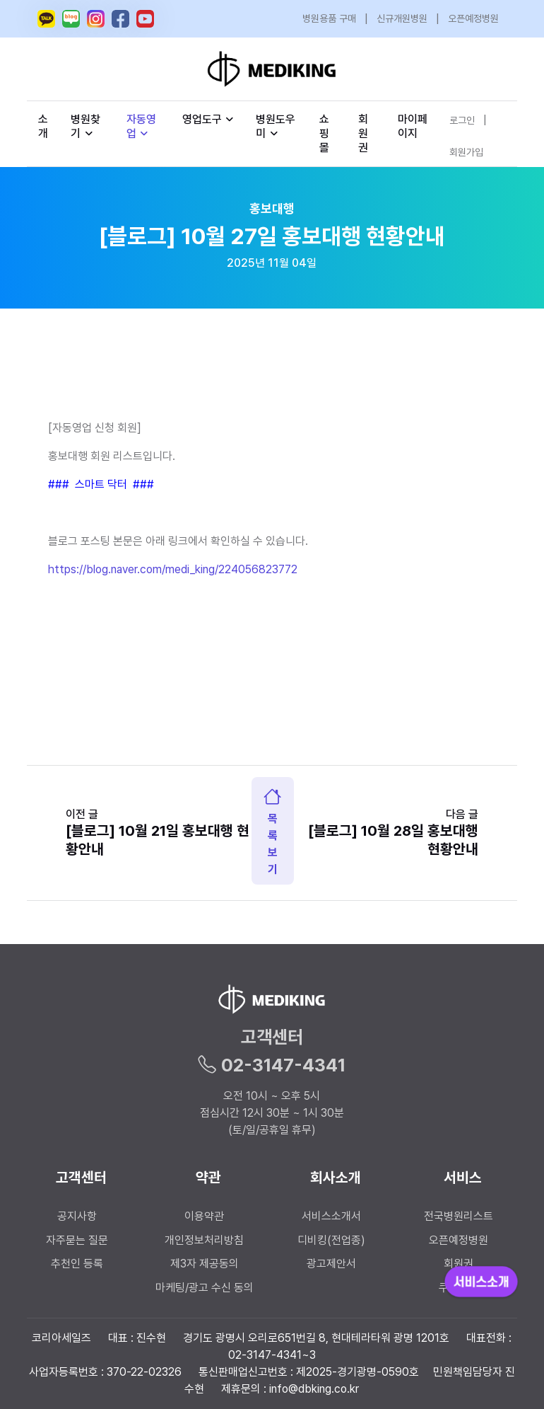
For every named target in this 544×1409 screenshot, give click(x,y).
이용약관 (204, 1216)
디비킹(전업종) (331, 1240)
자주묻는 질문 (77, 1240)
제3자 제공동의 (204, 1263)
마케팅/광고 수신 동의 (204, 1287)
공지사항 (77, 1216)
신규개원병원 (402, 18)
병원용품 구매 (329, 18)
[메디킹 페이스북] (120, 18)
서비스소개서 (331, 1216)
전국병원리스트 (458, 1216)
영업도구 (202, 119)
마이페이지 (412, 126)
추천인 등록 (77, 1263)
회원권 (363, 133)
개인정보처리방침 (204, 1240)
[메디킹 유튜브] (145, 18)
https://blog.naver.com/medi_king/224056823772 (172, 569)
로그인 (462, 120)
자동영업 (141, 126)
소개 (43, 126)
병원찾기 (85, 126)
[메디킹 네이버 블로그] (71, 18)
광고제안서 (331, 1263)
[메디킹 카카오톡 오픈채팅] (46, 18)
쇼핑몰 (324, 133)
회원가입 (466, 152)
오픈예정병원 (473, 18)
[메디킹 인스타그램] (95, 18)
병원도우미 (275, 126)
